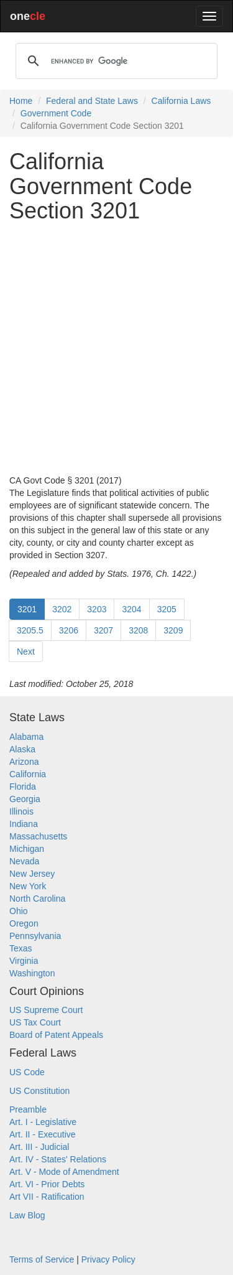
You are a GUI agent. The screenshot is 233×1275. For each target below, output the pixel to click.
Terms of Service (41, 1259)
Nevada (24, 861)
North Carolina (37, 899)
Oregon (24, 923)
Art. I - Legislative (42, 1122)
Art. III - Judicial (39, 1147)
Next (26, 651)
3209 (173, 630)
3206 (68, 630)
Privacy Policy (108, 1259)
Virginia (23, 961)
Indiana (23, 824)
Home (20, 101)
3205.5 (30, 630)
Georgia (24, 799)
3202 (61, 609)
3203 (96, 609)
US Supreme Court (46, 1010)
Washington (32, 973)
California (27, 774)
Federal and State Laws (92, 101)
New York (27, 886)
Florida (22, 787)
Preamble (28, 1109)
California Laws (181, 101)
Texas (20, 948)
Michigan (26, 849)
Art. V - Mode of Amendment (64, 1172)
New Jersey (32, 874)
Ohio (18, 911)
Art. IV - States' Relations (57, 1159)
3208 (138, 630)
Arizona (24, 762)
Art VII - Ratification (47, 1197)
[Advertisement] (116, 348)
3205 (166, 609)
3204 (131, 609)
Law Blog (27, 1215)
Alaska (22, 749)
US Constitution (39, 1091)
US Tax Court (35, 1022)
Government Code (56, 113)
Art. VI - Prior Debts (47, 1184)
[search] (114, 61)
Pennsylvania (35, 936)
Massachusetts (38, 836)
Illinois (21, 811)
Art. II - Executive (42, 1134)
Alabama (26, 737)
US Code (27, 1072)
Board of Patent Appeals (56, 1035)
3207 (103, 630)
